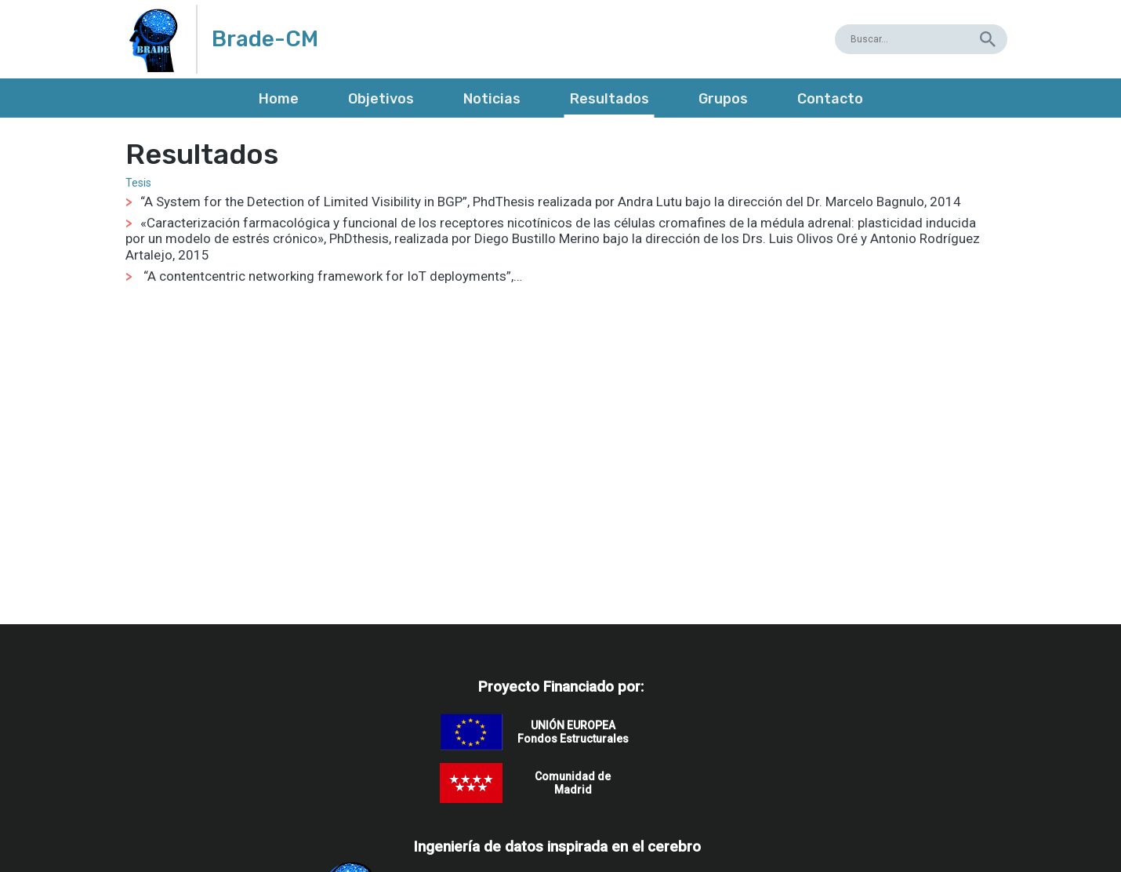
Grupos (723, 99)
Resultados (609, 99)
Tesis (138, 182)
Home (279, 99)
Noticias (492, 99)
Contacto (830, 99)
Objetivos (381, 99)
